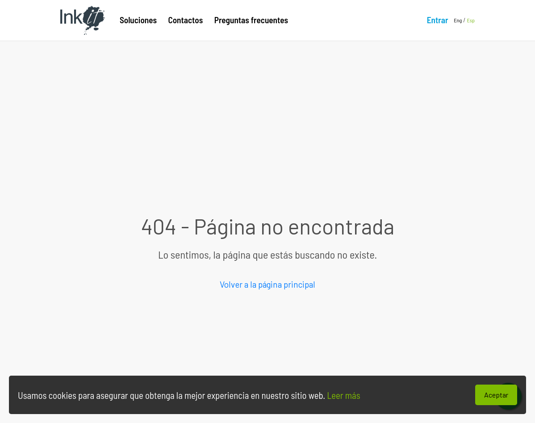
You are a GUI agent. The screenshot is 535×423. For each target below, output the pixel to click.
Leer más (342, 395)
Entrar (437, 20)
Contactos (185, 20)
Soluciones (138, 20)
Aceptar (496, 394)
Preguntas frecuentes (251, 20)
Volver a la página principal (267, 284)
